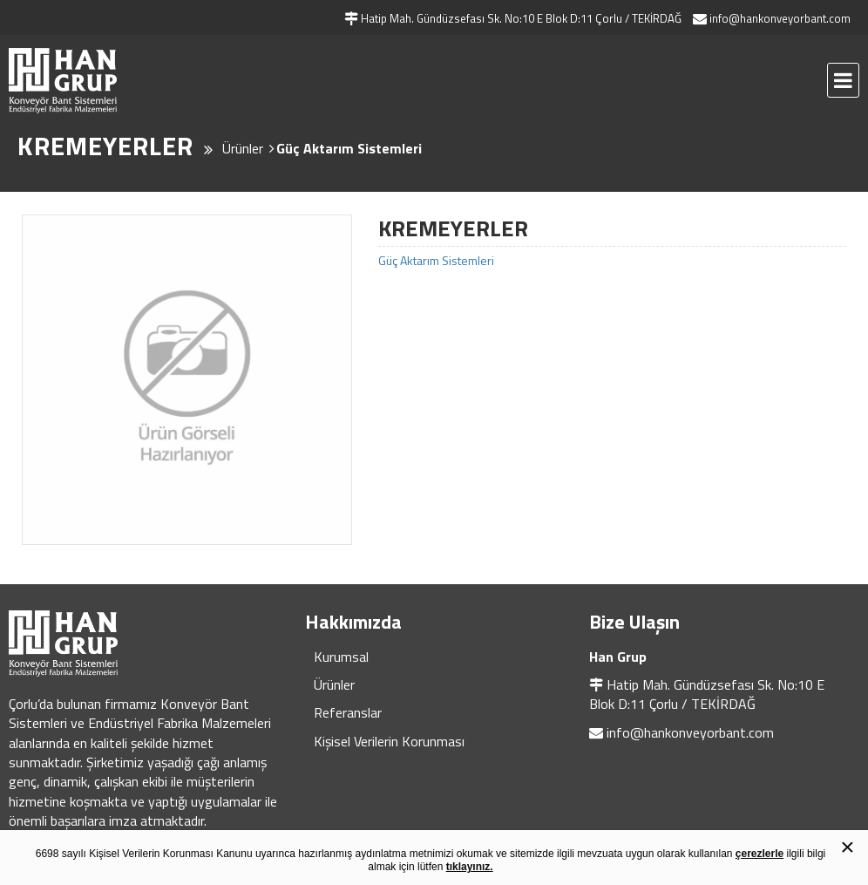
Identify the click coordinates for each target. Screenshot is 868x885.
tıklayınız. (469, 867)
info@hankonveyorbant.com (690, 732)
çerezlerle (759, 854)
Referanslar (348, 712)
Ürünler (334, 684)
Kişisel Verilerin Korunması (389, 741)
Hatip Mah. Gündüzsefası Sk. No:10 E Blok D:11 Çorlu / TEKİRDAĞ (706, 694)
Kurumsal (341, 656)
